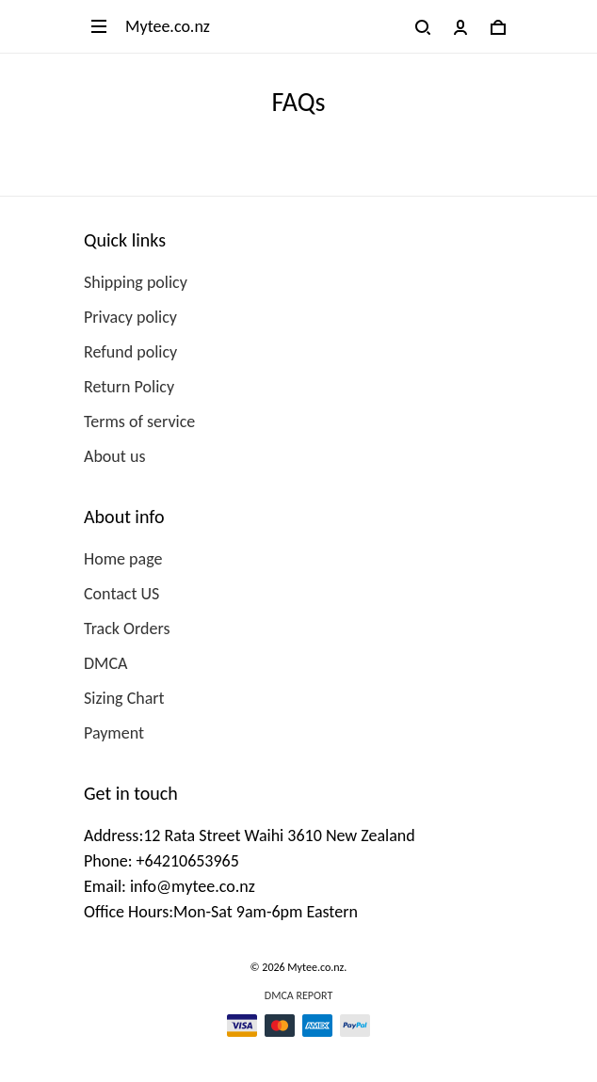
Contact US (121, 593)
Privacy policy (130, 317)
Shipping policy (135, 282)
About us (114, 456)
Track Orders (126, 628)
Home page (123, 559)
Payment (114, 733)
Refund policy (130, 352)
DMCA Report (298, 995)
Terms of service (139, 421)
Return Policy (129, 386)
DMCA (105, 663)
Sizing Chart (124, 698)
